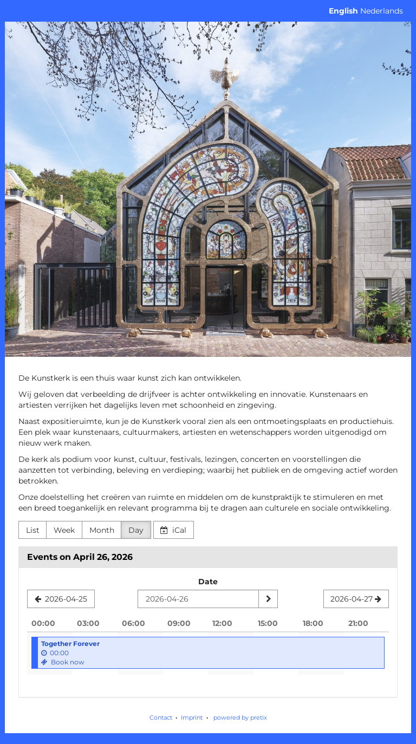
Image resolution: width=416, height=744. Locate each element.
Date (208, 581)
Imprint (192, 717)
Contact (161, 717)
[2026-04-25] (61, 599)
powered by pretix (240, 717)
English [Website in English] (343, 11)
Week (64, 530)
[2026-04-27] (356, 599)
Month (101, 530)
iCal (173, 530)
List (33, 530)
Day (136, 530)
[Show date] (268, 599)
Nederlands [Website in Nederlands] (381, 11)
